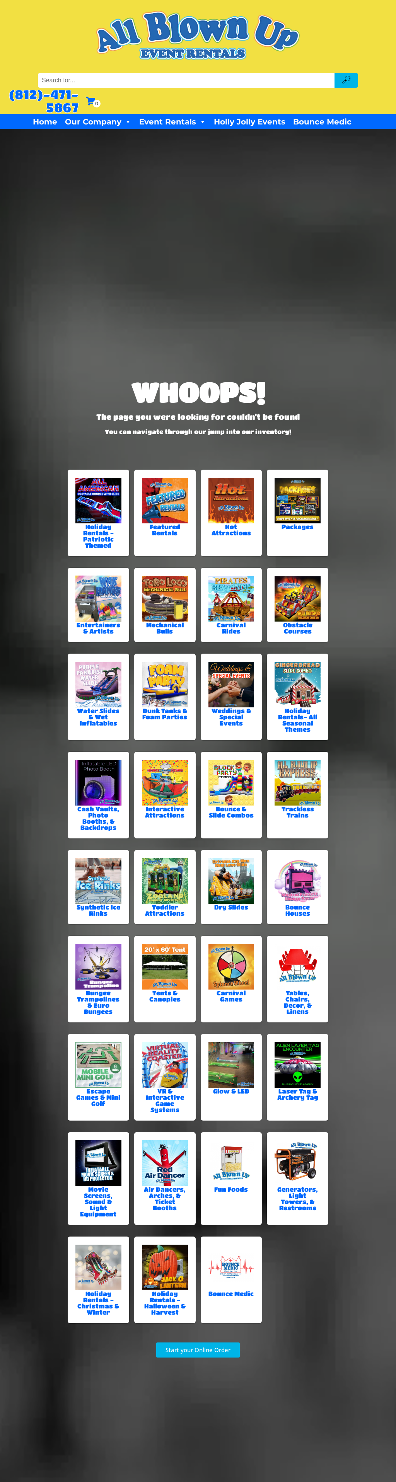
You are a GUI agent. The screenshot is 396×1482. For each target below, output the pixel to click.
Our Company (98, 121)
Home (45, 121)
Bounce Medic (322, 121)
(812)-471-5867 (44, 101)
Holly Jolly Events (249, 121)
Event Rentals (172, 121)
